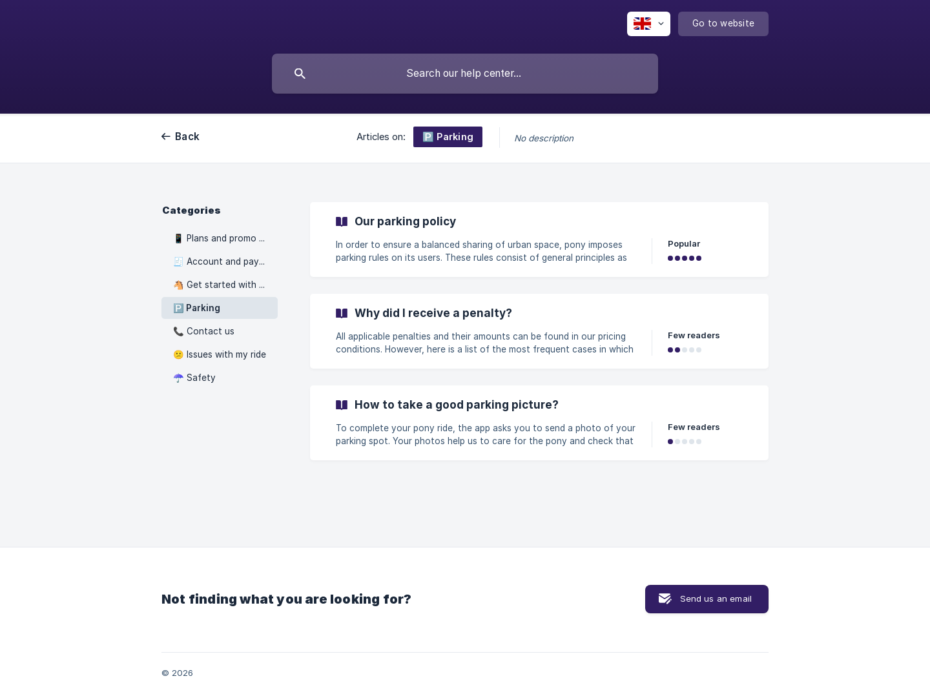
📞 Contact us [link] (203, 331)
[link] (539, 239)
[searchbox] (465, 74)
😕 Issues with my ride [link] (219, 354)
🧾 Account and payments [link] (225, 261)
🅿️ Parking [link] (196, 308)
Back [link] (187, 136)
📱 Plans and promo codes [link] (225, 238)
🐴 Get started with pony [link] (225, 285)
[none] (648, 24)
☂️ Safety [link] (194, 378)
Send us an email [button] (716, 598)
